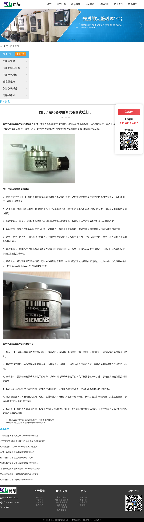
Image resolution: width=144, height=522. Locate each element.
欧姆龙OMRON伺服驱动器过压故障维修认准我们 (33, 420)
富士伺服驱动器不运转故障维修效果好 (16, 480)
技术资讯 (118, 4)
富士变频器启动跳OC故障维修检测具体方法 (18, 447)
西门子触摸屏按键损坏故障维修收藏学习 (17, 452)
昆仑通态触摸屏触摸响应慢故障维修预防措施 (19, 474)
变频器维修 (9, 61)
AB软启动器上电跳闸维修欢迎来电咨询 (28, 423)
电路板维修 (9, 95)
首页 (49, 4)
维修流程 (39, 502)
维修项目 (75, 4)
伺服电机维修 (10, 74)
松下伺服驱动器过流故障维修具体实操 (16, 458)
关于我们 (61, 4)
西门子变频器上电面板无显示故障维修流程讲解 (20, 469)
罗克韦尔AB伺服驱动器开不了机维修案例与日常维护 (22, 441)
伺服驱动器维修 (11, 68)
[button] (69, 39)
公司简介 (39, 497)
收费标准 (39, 500)
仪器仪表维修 (10, 88)
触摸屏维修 (9, 81)
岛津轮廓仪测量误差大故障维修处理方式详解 (19, 463)
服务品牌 (39, 505)
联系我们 (132, 4)
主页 (5, 46)
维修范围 (104, 4)
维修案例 (90, 4)
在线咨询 (129, 111)
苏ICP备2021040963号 (92, 520)
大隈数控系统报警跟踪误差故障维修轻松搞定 (19, 436)
